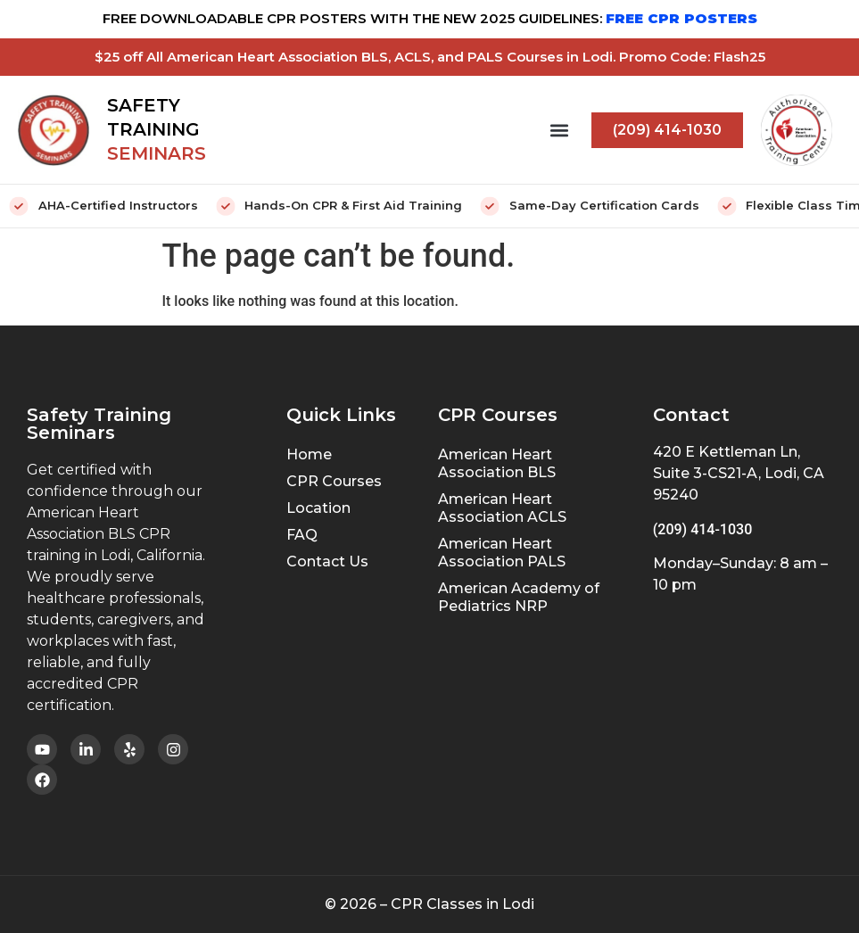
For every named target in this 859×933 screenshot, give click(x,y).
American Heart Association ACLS (502, 508)
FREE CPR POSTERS (681, 18)
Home (309, 454)
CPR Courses (334, 481)
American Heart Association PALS (502, 552)
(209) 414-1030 (702, 529)
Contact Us (327, 561)
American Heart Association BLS (497, 463)
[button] (559, 129)
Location (318, 508)
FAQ (302, 534)
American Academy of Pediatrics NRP (518, 597)
